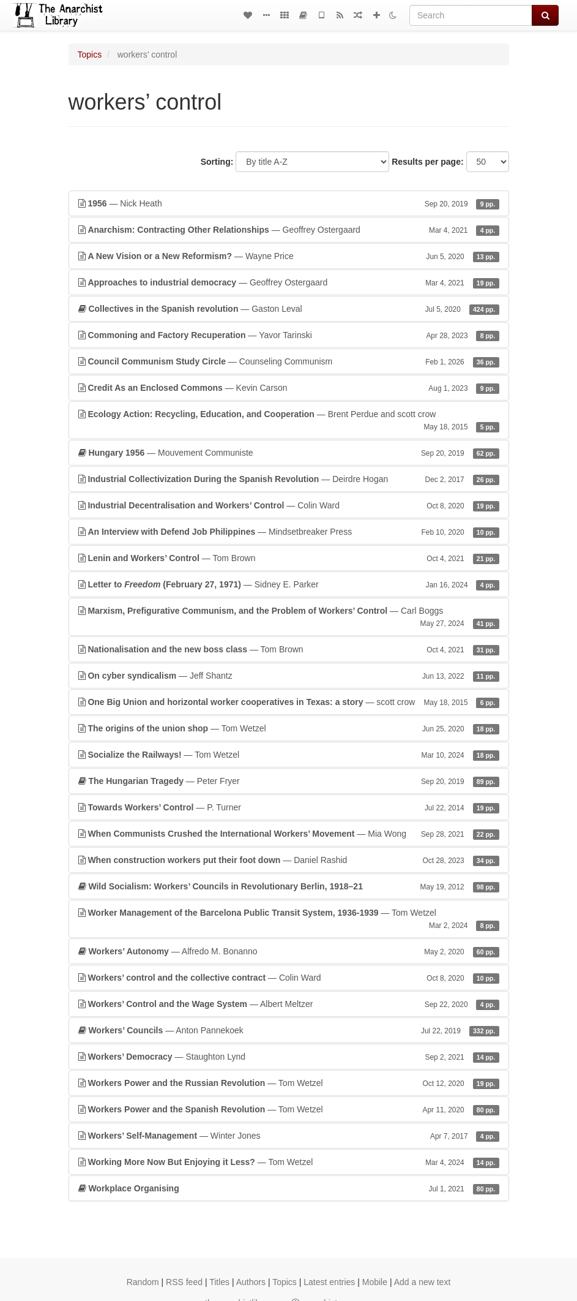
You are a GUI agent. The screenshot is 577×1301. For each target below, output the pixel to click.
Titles (219, 1282)
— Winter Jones (288, 1135)
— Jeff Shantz (288, 675)
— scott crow (288, 702)
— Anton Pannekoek (288, 1030)
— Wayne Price (288, 256)
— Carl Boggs (288, 617)
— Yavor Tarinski (288, 335)
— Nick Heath (288, 203)
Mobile (374, 1282)
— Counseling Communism (288, 361)
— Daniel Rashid (288, 860)
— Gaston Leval (288, 309)
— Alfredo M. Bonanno (288, 951)
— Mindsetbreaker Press (288, 532)
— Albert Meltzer (288, 1004)
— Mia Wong (288, 834)
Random (143, 1282)
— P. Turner (288, 807)
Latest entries (329, 1282)
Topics (90, 54)
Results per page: (427, 162)
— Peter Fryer (288, 781)
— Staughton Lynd (288, 1056)
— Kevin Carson (288, 388)
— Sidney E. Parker (288, 584)
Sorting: (217, 162)
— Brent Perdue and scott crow (288, 420)
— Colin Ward (288, 505)
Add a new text (422, 1282)
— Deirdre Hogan (288, 479)
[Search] (470, 15)
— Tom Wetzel (288, 728)
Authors (251, 1282)
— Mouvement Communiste (288, 453)
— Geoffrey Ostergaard (288, 230)
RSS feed (184, 1282)
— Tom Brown (288, 558)
